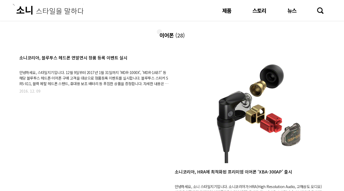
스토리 (259, 10)
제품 (226, 10)
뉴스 (291, 10)
